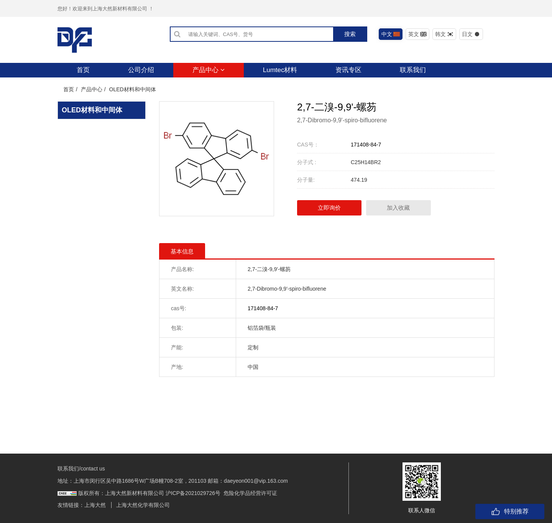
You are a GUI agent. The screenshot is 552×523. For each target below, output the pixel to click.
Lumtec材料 (280, 70)
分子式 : (306, 162)
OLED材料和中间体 (132, 89)
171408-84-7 (366, 144)
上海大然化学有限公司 (143, 505)
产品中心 (208, 70)
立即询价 (329, 207)
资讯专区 (348, 70)
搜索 (350, 34)
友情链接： (71, 505)
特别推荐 (510, 511)
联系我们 (413, 70)
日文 (471, 34)
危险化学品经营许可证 (250, 493)
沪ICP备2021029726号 (193, 493)
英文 (417, 34)
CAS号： (308, 144)
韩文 (444, 34)
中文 (390, 34)
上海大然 (95, 505)
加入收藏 (399, 207)
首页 (83, 70)
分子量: (306, 180)
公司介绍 (141, 70)
